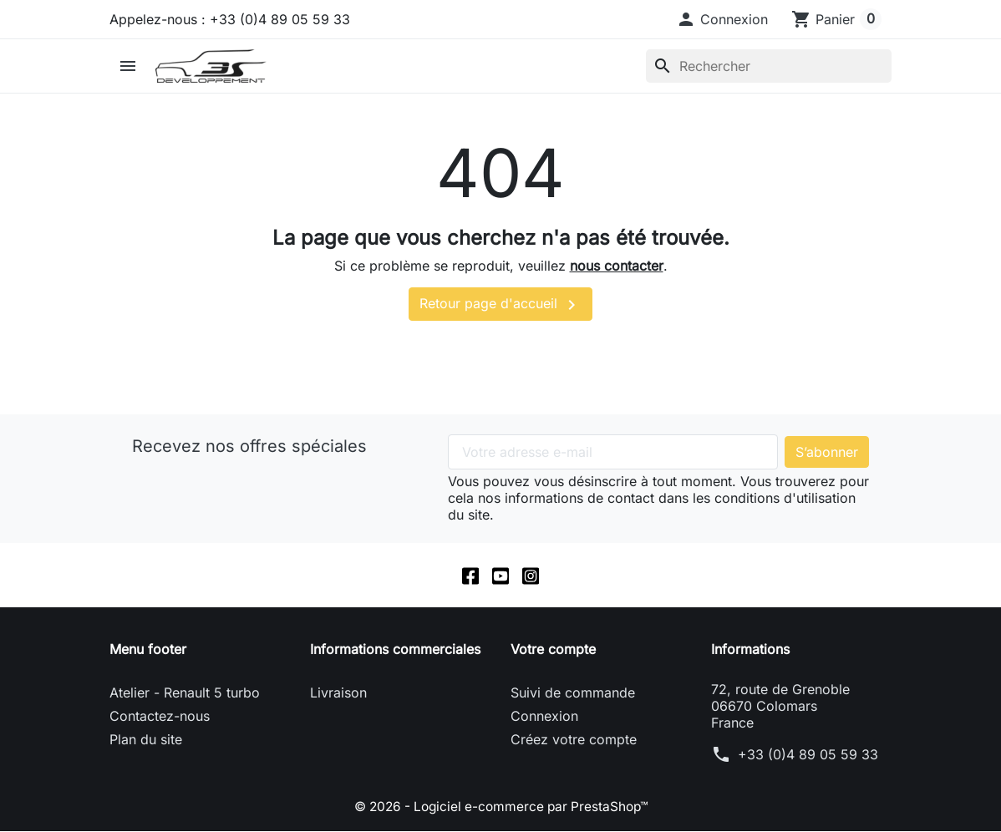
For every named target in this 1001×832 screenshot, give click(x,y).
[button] (722, 19)
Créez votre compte (574, 740)
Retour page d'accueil (500, 305)
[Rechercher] (769, 66)
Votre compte (553, 650)
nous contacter (616, 265)
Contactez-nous (159, 716)
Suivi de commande (573, 693)
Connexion (544, 716)
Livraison (338, 693)
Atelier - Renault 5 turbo (184, 693)
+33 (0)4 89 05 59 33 (808, 755)
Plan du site (145, 740)
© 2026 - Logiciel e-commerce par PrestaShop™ (501, 807)
